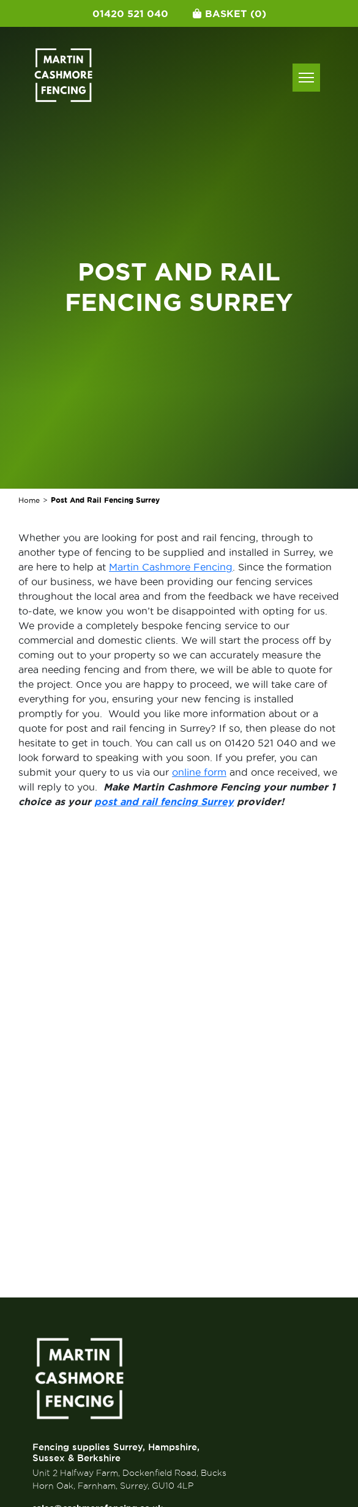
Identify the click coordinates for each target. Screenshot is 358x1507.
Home (29, 500)
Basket (229, 13)
